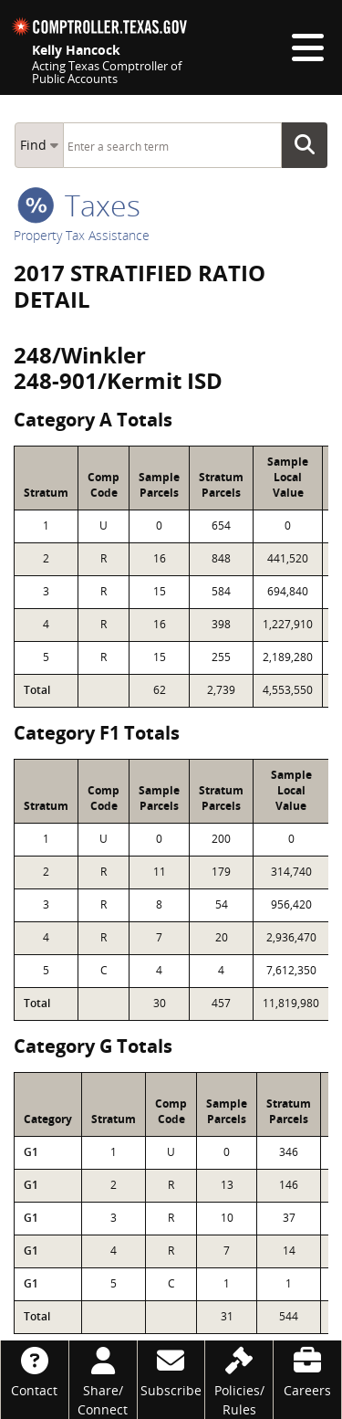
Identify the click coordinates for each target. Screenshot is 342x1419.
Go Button (310, 145)
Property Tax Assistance (82, 235)
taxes (78, 205)
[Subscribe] (171, 1370)
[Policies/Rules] (239, 1379)
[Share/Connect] (103, 1379)
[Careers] (307, 1370)
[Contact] (34, 1370)
